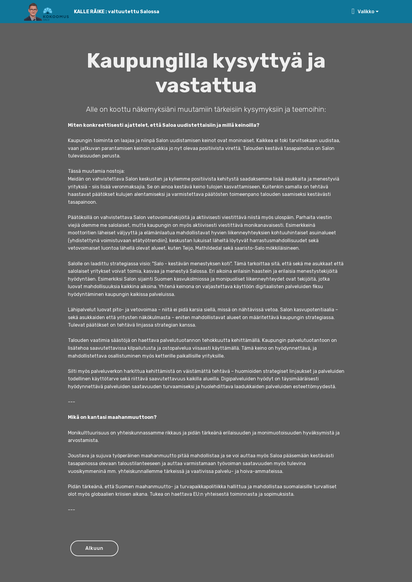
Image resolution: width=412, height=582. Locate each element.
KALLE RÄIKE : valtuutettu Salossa (116, 11)
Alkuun (94, 548)
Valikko (363, 11)
